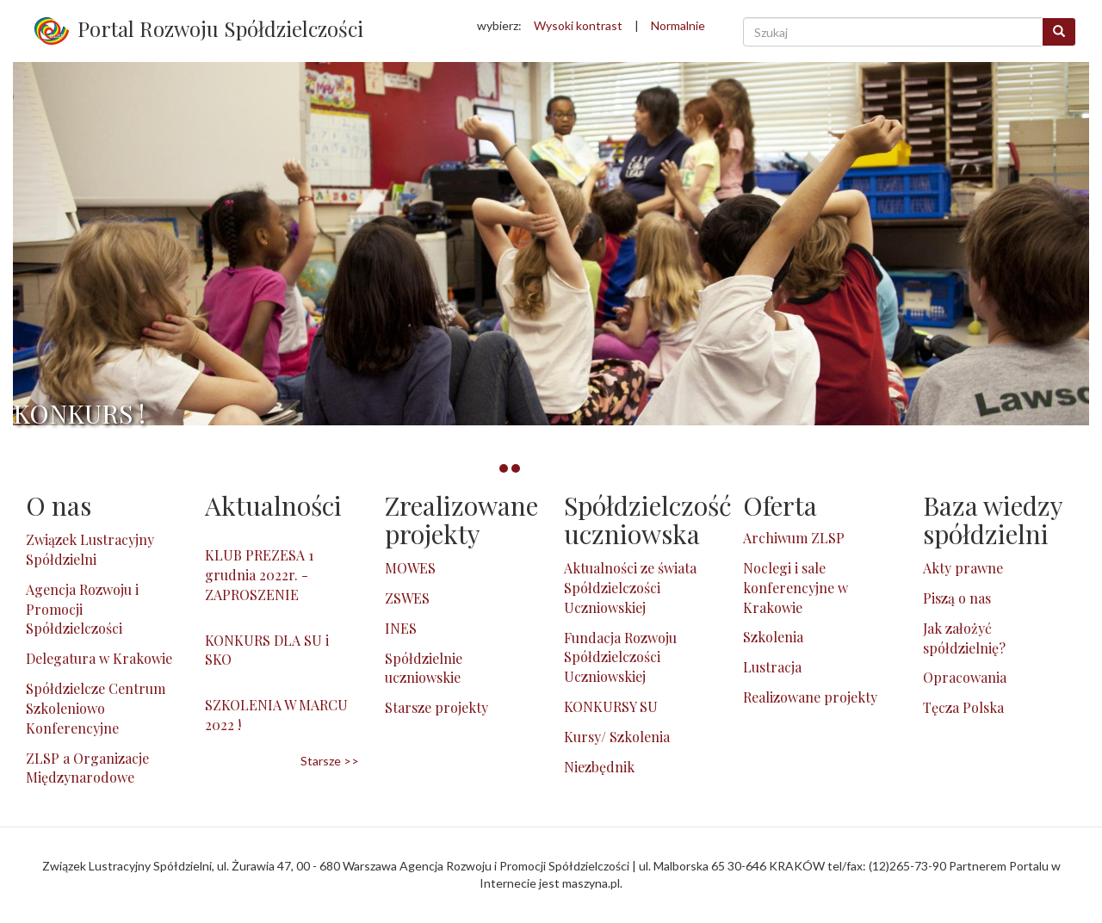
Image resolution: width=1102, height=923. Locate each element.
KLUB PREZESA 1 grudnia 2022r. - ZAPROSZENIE (259, 575)
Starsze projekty (436, 707)
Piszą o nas (957, 598)
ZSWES (407, 598)
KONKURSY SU (611, 706)
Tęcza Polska (963, 707)
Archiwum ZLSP (794, 538)
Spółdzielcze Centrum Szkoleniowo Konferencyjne (95, 708)
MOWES (410, 568)
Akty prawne (963, 568)
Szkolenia (773, 637)
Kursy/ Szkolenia (617, 737)
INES (401, 628)
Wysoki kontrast (578, 25)
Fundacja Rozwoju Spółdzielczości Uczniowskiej (620, 657)
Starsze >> (329, 760)
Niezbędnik (599, 767)
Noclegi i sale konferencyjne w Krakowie (795, 587)
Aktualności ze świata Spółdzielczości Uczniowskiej (630, 587)
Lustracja (772, 667)
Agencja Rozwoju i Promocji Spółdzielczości (82, 609)
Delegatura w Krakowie (99, 658)
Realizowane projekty (810, 697)
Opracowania (964, 677)
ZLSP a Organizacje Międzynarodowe (87, 768)
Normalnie (678, 25)
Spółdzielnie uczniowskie (423, 668)
